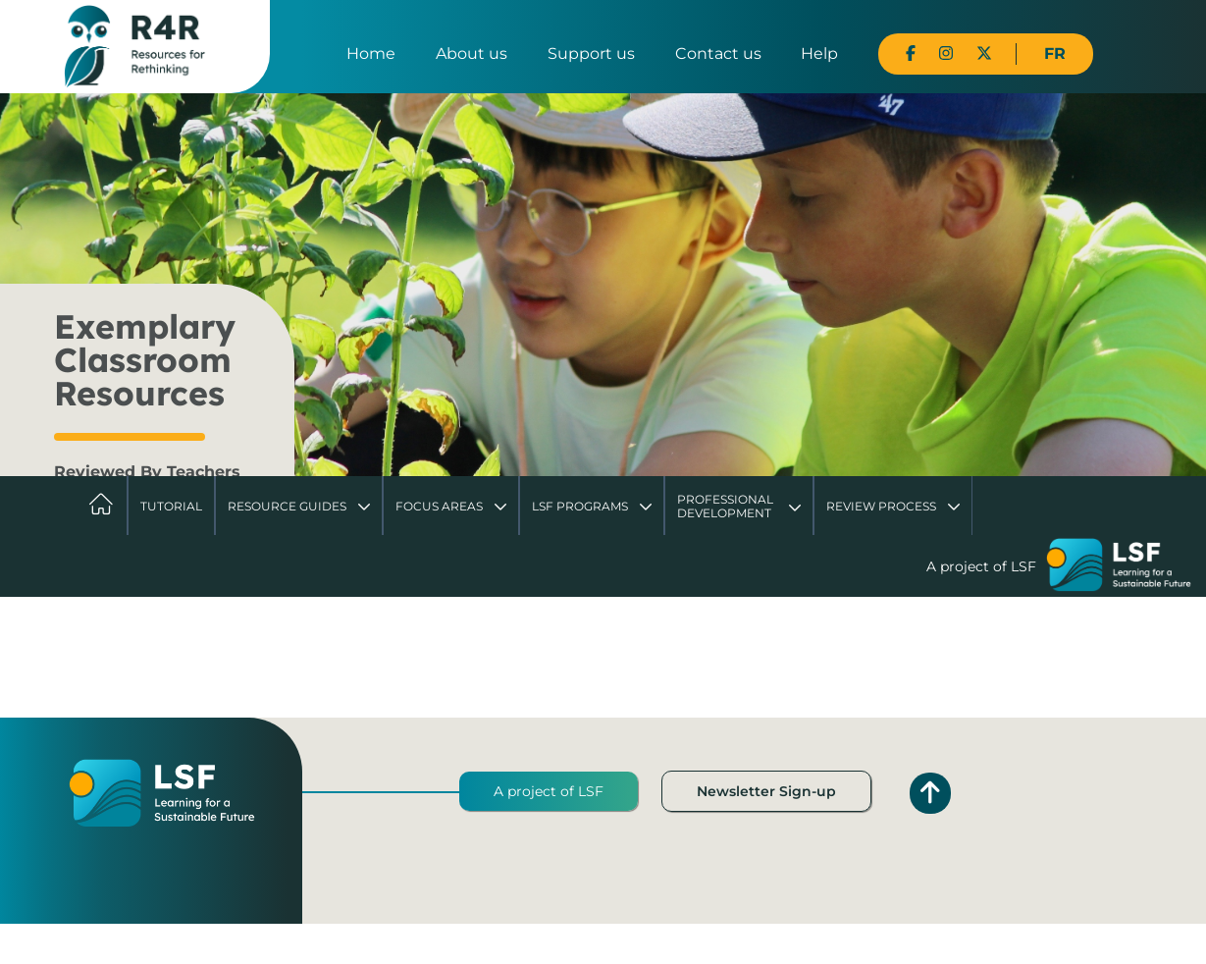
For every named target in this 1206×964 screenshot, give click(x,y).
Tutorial (171, 506)
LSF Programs (580, 506)
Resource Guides (287, 506)
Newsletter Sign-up (766, 791)
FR (1055, 53)
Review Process (881, 506)
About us (471, 53)
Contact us (718, 53)
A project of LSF (548, 791)
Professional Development (725, 506)
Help (819, 53)
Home (370, 53)
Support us (591, 53)
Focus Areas (439, 506)
